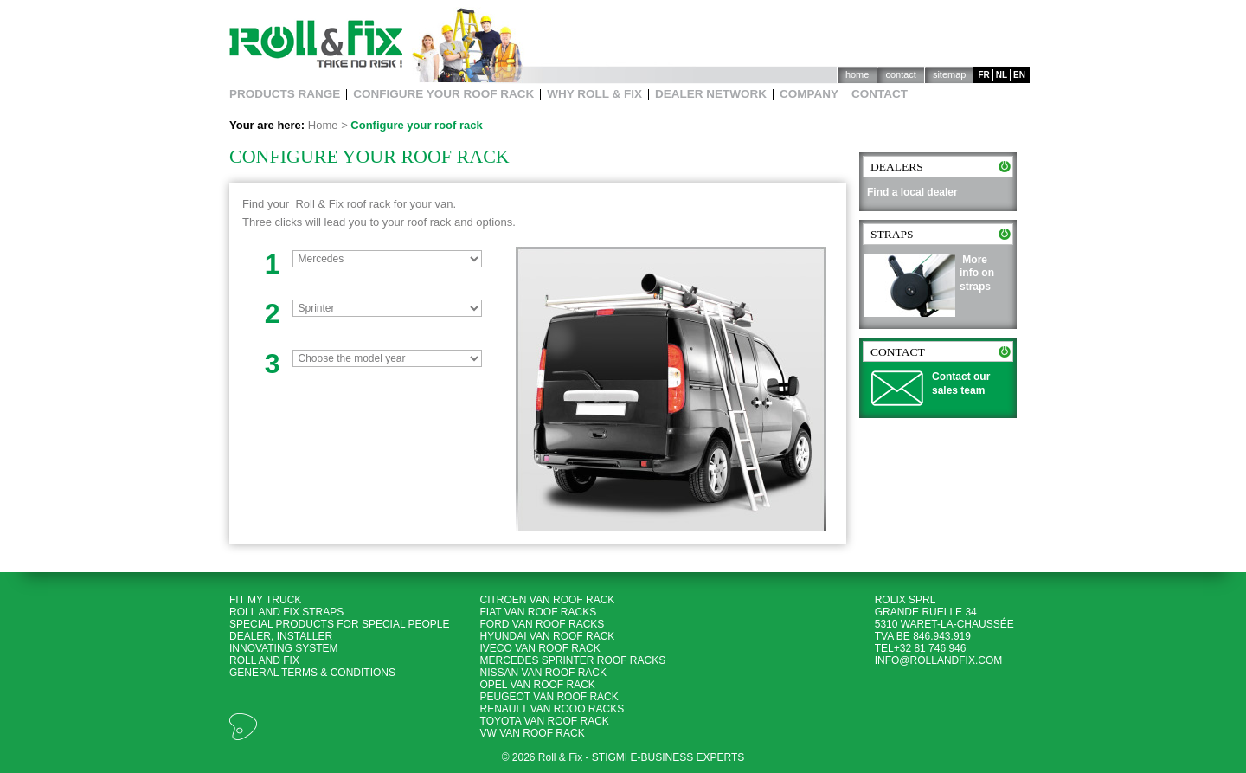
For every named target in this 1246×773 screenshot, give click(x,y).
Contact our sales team (961, 383)
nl (1001, 75)
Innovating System (283, 648)
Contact (900, 74)
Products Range (284, 94)
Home (857, 74)
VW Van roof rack (532, 733)
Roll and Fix (264, 660)
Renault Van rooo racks (552, 709)
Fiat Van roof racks (538, 612)
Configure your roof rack (443, 94)
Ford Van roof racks (542, 624)
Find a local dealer (912, 192)
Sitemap (950, 74)
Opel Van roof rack (537, 685)
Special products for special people (339, 624)
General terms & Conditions (312, 673)
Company (809, 94)
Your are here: (267, 125)
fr (983, 75)
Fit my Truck (267, 600)
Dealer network (711, 94)
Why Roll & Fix (594, 94)
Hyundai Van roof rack (547, 636)
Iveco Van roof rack (540, 648)
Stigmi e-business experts (668, 757)
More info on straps (977, 273)
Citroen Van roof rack (547, 600)
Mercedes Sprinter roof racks (573, 660)
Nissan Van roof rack (543, 673)
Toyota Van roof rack (544, 721)
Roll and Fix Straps (286, 612)
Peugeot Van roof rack (549, 697)
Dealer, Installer (280, 636)
